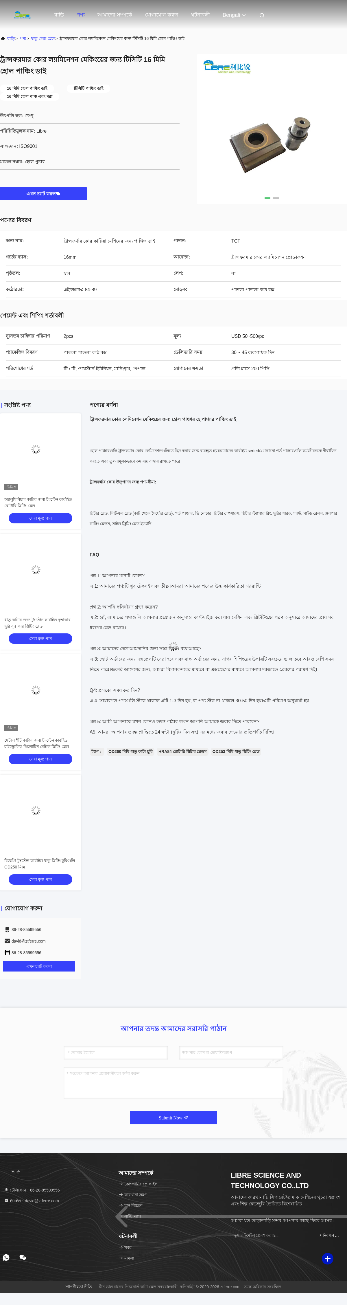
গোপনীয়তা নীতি (78, 1286)
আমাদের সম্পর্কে (114, 15)
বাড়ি (59, 15)
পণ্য (81, 15)
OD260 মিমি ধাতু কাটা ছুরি (130, 751)
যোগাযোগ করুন (161, 15)
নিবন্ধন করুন (328, 1235)
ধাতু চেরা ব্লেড (43, 38)
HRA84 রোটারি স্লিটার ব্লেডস (182, 751)
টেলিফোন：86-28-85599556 (32, 1190)
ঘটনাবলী (200, 15)
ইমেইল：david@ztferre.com (31, 1200)
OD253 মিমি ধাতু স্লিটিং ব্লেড (236, 751)
